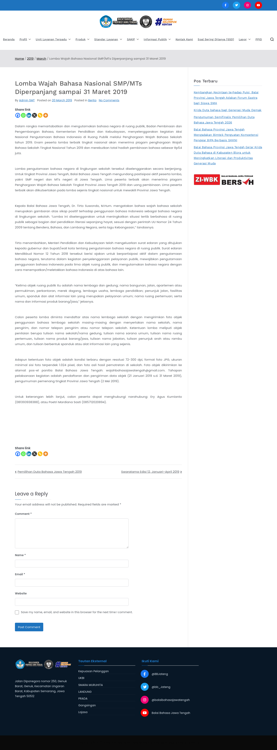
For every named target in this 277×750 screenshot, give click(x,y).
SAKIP (133, 39)
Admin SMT (27, 100)
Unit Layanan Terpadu (53, 39)
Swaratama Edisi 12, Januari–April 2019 (150, 472)
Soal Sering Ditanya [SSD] (216, 39)
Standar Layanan (108, 39)
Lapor (245, 39)
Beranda (9, 39)
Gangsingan (87, 705)
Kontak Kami (184, 39)
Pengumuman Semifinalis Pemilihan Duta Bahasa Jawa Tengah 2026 (224, 119)
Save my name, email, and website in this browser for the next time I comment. (77, 612)
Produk (82, 39)
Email (20, 574)
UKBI (81, 678)
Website (21, 593)
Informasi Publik (157, 39)
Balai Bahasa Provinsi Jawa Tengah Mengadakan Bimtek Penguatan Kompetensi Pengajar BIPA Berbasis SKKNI (226, 135)
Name (20, 555)
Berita (92, 100)
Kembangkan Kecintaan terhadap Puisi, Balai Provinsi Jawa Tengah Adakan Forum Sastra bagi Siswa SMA (226, 98)
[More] (45, 115)
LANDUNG (84, 692)
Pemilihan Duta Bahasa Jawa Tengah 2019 (50, 472)
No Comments (109, 100)
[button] (29, 39)
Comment (23, 514)
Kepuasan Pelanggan (93, 671)
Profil (25, 39)
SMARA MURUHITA (90, 685)
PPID (258, 39)
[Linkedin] (29, 115)
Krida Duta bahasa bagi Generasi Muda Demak (227, 110)
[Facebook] (17, 115)
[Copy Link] (40, 115)
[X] (34, 115)
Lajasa (82, 712)
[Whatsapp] (23, 115)
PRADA (82, 699)
